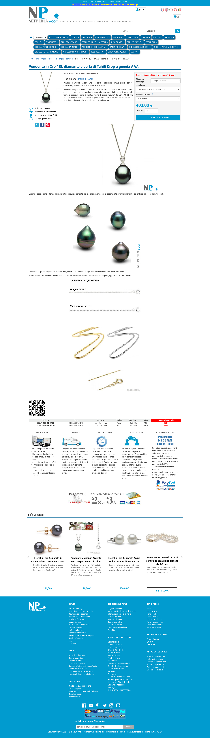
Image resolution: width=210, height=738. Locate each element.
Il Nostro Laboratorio (77, 633)
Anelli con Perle (114, 658)
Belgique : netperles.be (156, 667)
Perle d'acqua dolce (155, 622)
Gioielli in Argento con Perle (119, 677)
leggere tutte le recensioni (45, 112)
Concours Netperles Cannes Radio (83, 666)
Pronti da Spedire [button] (58, 37)
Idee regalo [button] (98, 52)
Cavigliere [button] (52, 42)
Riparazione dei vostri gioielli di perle (83, 691)
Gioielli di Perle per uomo (118, 666)
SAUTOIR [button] (169, 37)
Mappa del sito (75, 622)
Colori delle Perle (114, 617)
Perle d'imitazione (115, 625)
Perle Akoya (152, 611)
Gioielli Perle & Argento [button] (166, 47)
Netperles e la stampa (78, 655)
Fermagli (111, 687)
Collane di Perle (114, 642)
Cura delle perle (75, 689)
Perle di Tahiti (85, 78)
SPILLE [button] (39, 42)
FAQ (70, 641)
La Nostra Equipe (76, 630)
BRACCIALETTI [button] (102, 37)
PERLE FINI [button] (151, 42)
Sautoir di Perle (114, 655)
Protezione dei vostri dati (79, 625)
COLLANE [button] (87, 37)
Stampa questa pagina (44, 119)
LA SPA (150, 642)
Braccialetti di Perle (115, 650)
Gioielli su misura (75, 694)
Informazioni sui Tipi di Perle (119, 614)
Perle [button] (75, 37)
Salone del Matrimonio (78, 669)
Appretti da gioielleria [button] (94, 47)
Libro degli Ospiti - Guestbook (81, 671)
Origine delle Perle (115, 608)
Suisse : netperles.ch (155, 664)
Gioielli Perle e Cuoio (116, 669)
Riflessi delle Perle (115, 619)
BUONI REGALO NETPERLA (119, 690)
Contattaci (73, 643)
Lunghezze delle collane (117, 627)
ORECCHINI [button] (132, 37)
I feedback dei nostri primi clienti (82, 674)
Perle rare (112, 674)
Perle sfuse (112, 661)
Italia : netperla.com (155, 659)
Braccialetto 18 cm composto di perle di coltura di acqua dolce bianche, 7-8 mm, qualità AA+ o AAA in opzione (162, 569)
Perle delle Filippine (154, 619)
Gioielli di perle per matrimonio (120, 679)
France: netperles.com (156, 656)
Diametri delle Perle (115, 622)
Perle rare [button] (117, 42)
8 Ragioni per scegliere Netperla (82, 635)
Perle (149, 608)
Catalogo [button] (40, 37)
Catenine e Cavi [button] (118, 47)
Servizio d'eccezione (77, 638)
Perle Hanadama (154, 627)
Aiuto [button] (134, 52)
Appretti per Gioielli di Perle (119, 682)
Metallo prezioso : (145, 94)
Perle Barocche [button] (70, 42)
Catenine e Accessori (116, 685)
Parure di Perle (114, 653)
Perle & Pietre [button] (134, 42)
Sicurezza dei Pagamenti (79, 614)
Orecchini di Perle (115, 644)
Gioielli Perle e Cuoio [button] (46, 47)
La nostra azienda (76, 627)
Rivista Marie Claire (76, 658)
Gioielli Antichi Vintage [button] (75, 52)
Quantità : (140, 110)
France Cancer (153, 639)
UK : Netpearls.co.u (155, 670)
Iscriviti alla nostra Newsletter (90, 721)
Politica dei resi (75, 697)
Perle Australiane (154, 617)
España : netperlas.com (156, 662)
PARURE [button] (145, 37)
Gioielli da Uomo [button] (70, 47)
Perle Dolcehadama (155, 625)
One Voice (151, 644)
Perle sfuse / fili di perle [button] (95, 42)
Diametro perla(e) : (140, 80)
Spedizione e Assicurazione (80, 686)
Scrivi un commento (43, 108)
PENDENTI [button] (118, 37)
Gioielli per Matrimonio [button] (47, 52)
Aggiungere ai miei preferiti (46, 115)
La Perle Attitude (75, 661)
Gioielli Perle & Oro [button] (139, 47)
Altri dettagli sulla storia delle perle (122, 611)
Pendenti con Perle (115, 647)
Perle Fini (111, 630)
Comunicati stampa (77, 663)
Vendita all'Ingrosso (77, 619)
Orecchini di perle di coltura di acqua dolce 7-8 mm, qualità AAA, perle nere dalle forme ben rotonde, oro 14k (48, 567)
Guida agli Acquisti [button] (118, 52)
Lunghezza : (141, 85)
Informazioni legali (76, 608)
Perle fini (111, 671)
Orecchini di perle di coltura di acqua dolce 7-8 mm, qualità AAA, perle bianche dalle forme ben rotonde (124, 567)
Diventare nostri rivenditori (79, 617)
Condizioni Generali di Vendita (81, 611)
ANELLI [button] (157, 37)
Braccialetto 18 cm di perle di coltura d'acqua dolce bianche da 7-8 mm (162, 561)
